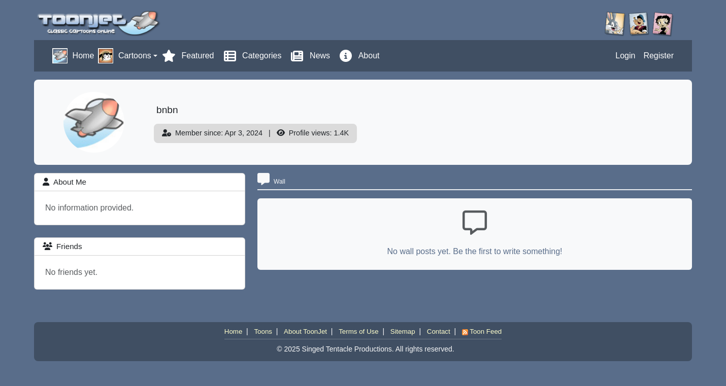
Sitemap (402, 331)
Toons (263, 331)
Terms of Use (359, 331)
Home (233, 331)
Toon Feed (482, 331)
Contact (438, 331)
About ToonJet (305, 331)
